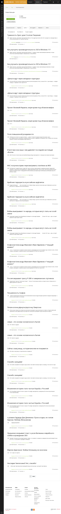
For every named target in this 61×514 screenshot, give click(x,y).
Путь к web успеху (27, 56)
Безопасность (17, 493)
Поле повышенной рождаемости (20, 134)
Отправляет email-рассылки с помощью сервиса (20, 2)
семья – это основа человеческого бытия (23, 322)
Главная (6, 7)
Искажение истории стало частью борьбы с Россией (28, 388)
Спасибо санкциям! (14, 362)
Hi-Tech (35, 500)
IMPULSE (12, 56)
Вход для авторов (8, 489)
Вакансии (17, 494)
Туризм (35, 492)
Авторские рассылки (11, 27)
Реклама (26, 489)
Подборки (46, 1)
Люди (12, 7)
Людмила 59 (13, 85)
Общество (47, 496)
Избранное (41, 27)
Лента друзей (33, 27)
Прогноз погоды (48, 491)
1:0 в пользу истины (25, 85)
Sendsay (26, 493)
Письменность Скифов (16, 293)
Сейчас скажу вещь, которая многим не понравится (27, 348)
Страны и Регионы (49, 494)
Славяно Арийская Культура (26, 100)
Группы (39, 1)
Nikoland (58, 509)
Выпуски (31, 1)
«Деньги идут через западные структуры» (23, 78)
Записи (47, 27)
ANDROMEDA (13, 42)
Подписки (19, 27)
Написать (11, 21)
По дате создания (28, 31)
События (26, 496)
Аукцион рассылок (28, 494)
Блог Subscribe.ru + (18, 491)
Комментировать (14, 44)
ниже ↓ (33, 476)
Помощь (7, 494)
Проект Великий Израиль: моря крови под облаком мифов (30, 107)
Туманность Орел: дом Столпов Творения (23, 35)
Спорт (47, 489)
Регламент (7, 493)
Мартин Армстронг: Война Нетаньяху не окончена (27, 450)
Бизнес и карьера (37, 496)
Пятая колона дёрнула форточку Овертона (24, 307)
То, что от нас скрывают (30, 42)
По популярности (11, 31)
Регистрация (7, 491)
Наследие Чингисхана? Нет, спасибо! (21, 463)
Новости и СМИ (48, 493)
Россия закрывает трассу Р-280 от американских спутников (30, 278)
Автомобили (36, 490)
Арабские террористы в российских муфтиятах (25, 182)
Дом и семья (48, 498)
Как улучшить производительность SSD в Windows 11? (28, 50)
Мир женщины (37, 494)
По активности (20, 31)
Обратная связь (18, 496)
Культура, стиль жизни (50, 500)
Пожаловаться (55, 42)
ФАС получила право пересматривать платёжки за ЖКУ (29, 165)
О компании (17, 489)
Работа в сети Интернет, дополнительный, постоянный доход (31, 71)
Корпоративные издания (29, 491)
